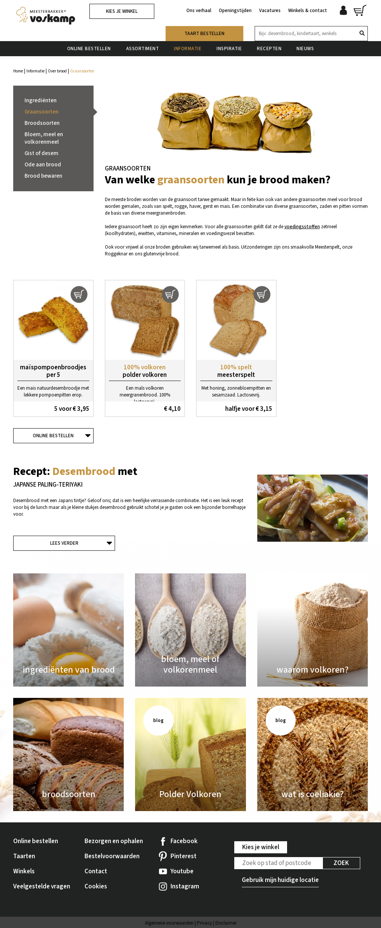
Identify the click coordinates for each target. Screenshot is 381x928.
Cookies (95, 886)
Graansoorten (41, 112)
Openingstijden (235, 10)
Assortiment (142, 48)
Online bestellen (89, 48)
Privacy (204, 923)
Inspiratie (229, 48)
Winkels (24, 871)
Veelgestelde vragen (41, 886)
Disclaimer (226, 923)
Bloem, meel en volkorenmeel (44, 138)
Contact (95, 871)
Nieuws (305, 48)
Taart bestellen (204, 33)
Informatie (187, 48)
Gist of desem (41, 153)
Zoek (341, 863)
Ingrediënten (41, 100)
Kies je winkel (122, 11)
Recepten (269, 48)
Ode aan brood (43, 165)
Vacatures (270, 10)
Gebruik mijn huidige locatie (280, 880)
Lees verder (64, 543)
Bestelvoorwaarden (112, 856)
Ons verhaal (198, 10)
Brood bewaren (43, 176)
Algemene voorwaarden (169, 923)
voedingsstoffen (302, 226)
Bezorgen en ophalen (113, 841)
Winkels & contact (307, 10)
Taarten (24, 856)
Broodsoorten (42, 123)
